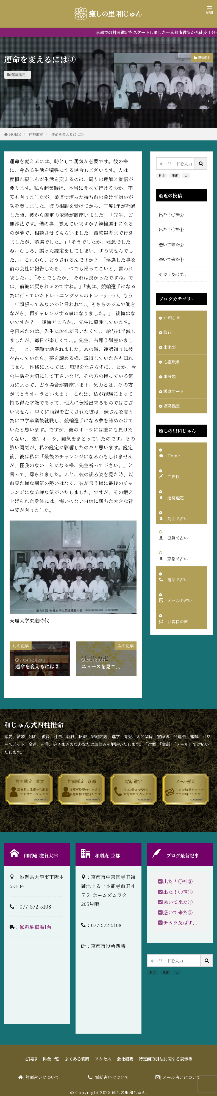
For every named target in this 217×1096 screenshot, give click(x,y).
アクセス (103, 1059)
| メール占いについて (180, 1077)
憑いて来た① (171, 259)
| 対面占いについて (41, 1077)
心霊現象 (171, 362)
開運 (175, 175)
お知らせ (171, 318)
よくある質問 (77, 1059)
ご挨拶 (31, 1059)
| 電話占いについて (110, 1077)
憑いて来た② (171, 244)
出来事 (169, 347)
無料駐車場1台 (36, 926)
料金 (162, 175)
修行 (167, 333)
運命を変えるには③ (67, 134)
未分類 (169, 377)
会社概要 (125, 1059)
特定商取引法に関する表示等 (165, 1059)
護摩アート (173, 392)
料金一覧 (51, 1059)
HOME (15, 134)
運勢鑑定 (18, 74)
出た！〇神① (171, 229)
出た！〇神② (171, 214)
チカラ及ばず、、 (174, 274)
